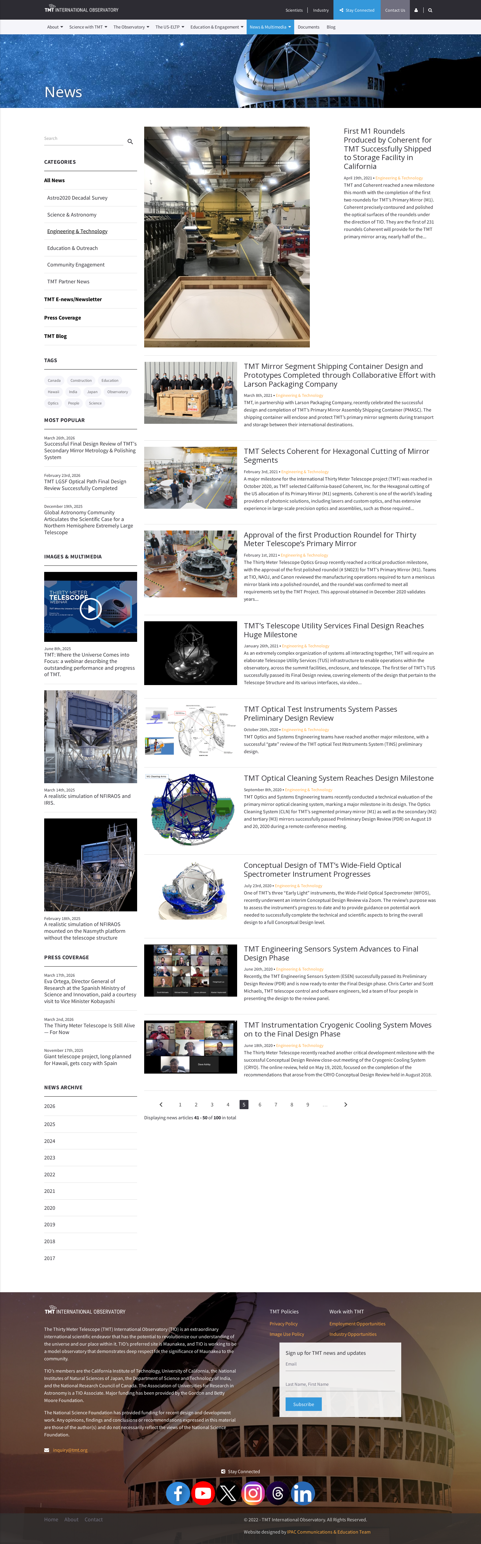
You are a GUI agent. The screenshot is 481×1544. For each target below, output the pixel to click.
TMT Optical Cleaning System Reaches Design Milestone (339, 778)
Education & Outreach (72, 247)
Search (50, 138)
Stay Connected (357, 10)
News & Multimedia (270, 27)
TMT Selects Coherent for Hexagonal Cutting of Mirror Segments (336, 455)
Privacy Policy (284, 1323)
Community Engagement (76, 264)
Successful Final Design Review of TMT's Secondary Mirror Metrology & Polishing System (90, 448)
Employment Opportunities (357, 1323)
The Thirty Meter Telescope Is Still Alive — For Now (90, 1026)
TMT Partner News (68, 281)
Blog (331, 27)
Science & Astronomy (71, 214)
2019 (49, 1224)
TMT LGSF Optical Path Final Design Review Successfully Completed (90, 482)
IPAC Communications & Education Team (329, 1532)
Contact (94, 1519)
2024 (49, 1140)
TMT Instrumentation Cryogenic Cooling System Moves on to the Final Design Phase (338, 1029)
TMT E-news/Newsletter (73, 299)
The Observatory (131, 27)
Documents (308, 27)
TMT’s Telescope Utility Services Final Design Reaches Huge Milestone (334, 629)
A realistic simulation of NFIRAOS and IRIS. (87, 799)
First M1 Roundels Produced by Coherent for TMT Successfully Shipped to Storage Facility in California (388, 148)
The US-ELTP (170, 27)
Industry (321, 10)
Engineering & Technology (77, 231)
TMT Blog (55, 335)
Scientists (294, 10)
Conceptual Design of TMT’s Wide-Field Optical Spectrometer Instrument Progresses (322, 869)
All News (54, 180)
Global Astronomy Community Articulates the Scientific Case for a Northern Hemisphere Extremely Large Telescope (90, 520)
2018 (49, 1241)
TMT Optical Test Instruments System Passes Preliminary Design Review (320, 713)
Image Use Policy (287, 1334)
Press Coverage (62, 317)
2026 (49, 1105)
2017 (49, 1258)
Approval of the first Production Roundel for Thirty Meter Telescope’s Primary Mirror (330, 539)
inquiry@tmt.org (70, 1450)
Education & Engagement (217, 27)
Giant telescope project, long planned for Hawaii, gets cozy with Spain (90, 1057)
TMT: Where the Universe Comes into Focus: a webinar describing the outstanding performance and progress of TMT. (89, 664)
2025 (49, 1124)
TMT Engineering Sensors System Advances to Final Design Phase (331, 953)
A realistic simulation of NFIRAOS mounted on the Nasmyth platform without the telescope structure (84, 931)
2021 (49, 1190)
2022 (49, 1174)
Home (51, 1519)
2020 (49, 1207)
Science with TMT (88, 27)
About (55, 27)
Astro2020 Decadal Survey (77, 197)
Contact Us (395, 10)
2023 (49, 1157)
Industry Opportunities (353, 1334)
